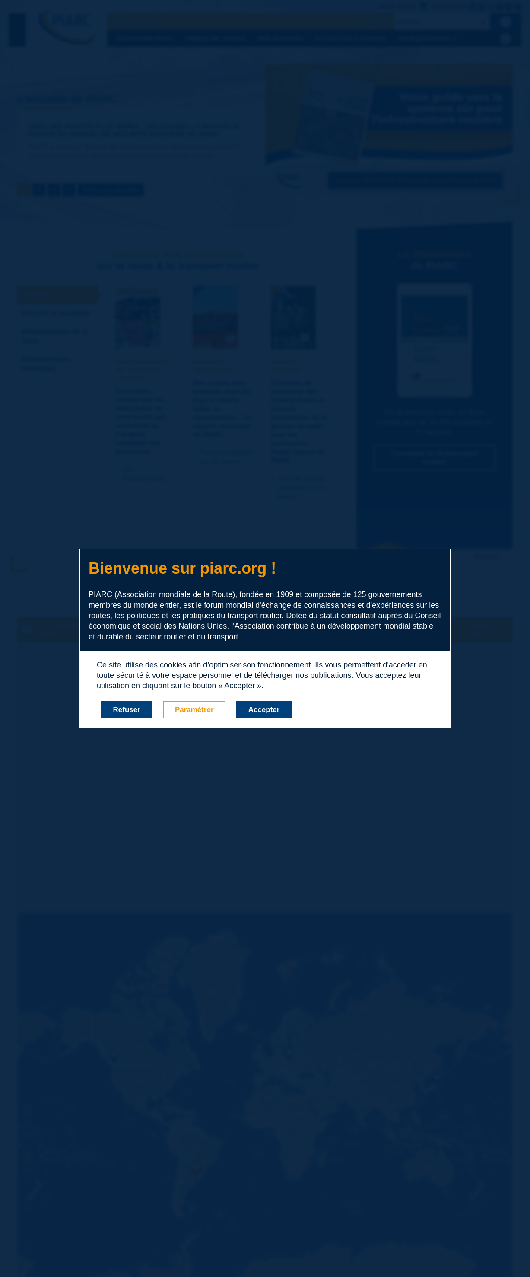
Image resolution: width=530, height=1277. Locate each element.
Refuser (126, 710)
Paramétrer (194, 710)
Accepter (264, 710)
